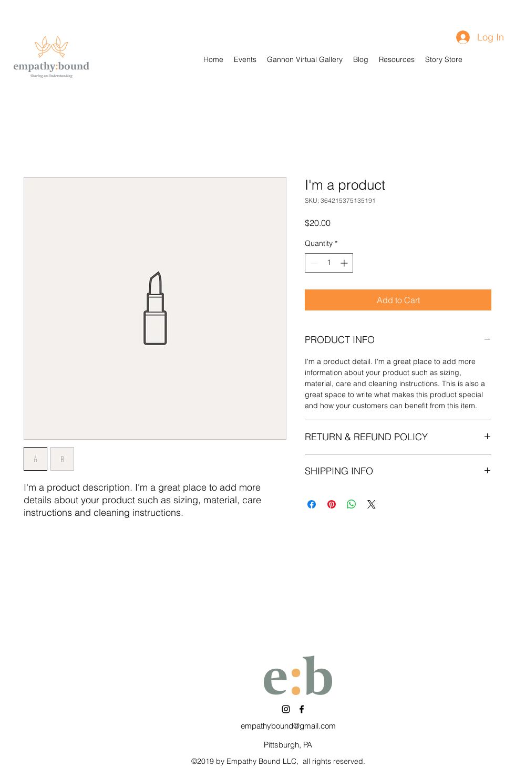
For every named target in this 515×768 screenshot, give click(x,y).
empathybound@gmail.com (288, 726)
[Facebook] (301, 709)
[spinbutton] (329, 263)
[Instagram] (286, 709)
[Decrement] (313, 263)
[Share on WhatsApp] (351, 504)
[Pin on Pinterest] (331, 504)
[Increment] (345, 263)
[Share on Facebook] (311, 504)
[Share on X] (371, 504)
